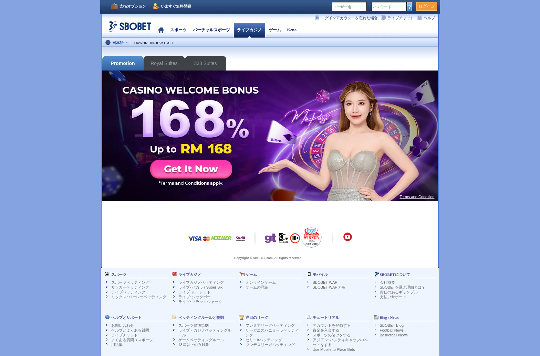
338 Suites (205, 63)
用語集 (117, 345)
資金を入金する (326, 330)
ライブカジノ (249, 30)
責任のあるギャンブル (399, 292)
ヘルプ (429, 18)
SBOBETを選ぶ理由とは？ (403, 287)
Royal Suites (164, 63)
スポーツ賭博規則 (193, 325)
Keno (292, 30)
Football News (392, 330)
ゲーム (275, 30)
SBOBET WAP (325, 282)
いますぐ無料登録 (176, 6)
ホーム (161, 29)
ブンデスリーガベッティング (270, 345)
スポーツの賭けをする (332, 335)
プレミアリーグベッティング (270, 325)
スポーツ (178, 30)
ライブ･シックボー (194, 297)
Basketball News (394, 335)
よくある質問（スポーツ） (134, 340)
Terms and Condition (417, 197)
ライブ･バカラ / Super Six (200, 287)
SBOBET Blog (392, 325)
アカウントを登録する (332, 325)
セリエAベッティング (264, 340)
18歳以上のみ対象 (193, 345)
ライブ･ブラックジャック (200, 302)
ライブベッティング (128, 292)
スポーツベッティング (130, 282)
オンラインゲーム (261, 282)
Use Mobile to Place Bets (334, 349)
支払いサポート (393, 297)
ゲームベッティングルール (201, 340)
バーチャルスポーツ (211, 30)
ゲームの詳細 (257, 287)
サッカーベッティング (130, 287)
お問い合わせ (122, 325)
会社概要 (387, 282)
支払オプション (133, 6)
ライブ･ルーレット (194, 292)
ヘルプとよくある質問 (130, 330)
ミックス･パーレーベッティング (138, 297)
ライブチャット (400, 18)
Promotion (123, 63)
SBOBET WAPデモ (329, 287)
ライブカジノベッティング (201, 282)
